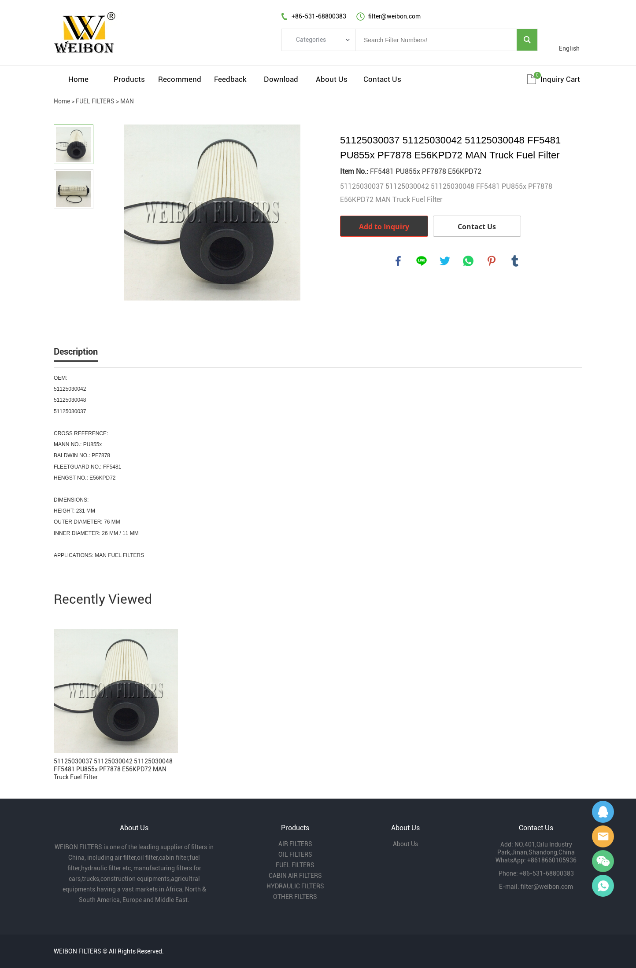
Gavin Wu (603, 812)
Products (129, 79)
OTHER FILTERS (295, 896)
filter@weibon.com (547, 886)
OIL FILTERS (295, 854)
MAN (127, 101)
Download (281, 79)
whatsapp (468, 261)
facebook (398, 261)
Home (78, 79)
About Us (332, 79)
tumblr (514, 261)
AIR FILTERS (295, 843)
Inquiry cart (560, 79)
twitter (444, 261)
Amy (603, 836)
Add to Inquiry (384, 226)
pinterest (491, 261)
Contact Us (382, 79)
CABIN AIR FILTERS (295, 875)
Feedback (230, 79)
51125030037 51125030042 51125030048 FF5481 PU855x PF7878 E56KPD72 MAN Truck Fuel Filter (113, 769)
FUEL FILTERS (95, 101)
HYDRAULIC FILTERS (295, 886)
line (421, 261)
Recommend (179, 79)
